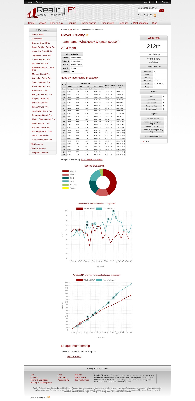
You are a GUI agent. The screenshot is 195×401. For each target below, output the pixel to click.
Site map (62, 377)
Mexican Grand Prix (41, 123)
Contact (165, 2)
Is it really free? (82, 380)
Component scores (39, 152)
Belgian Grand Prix (41, 99)
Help (155, 2)
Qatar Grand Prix (40, 135)
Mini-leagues (37, 144)
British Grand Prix (40, 90)
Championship (88, 23)
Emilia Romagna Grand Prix (43, 68)
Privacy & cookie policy (41, 382)
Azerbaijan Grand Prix (42, 111)
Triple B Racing (74, 356)
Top (32, 375)
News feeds (80, 377)
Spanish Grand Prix (41, 82)
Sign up (39, 2)
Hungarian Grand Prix (42, 94)
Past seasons (140, 23)
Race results (107, 23)
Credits (78, 375)
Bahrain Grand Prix (41, 43)
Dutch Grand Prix (40, 103)
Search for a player (147, 8)
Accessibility (63, 380)
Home (31, 23)
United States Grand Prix (43, 119)
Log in (30, 2)
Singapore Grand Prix (42, 115)
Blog (154, 23)
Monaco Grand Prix (41, 74)
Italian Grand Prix (40, 107)
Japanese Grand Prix (42, 55)
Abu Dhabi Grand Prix (42, 140)
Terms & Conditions (39, 380)
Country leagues (38, 148)
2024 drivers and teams (92, 159)
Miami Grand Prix (40, 63)
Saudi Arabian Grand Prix (43, 47)
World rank (154, 38)
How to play (56, 23)
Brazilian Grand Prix (41, 127)
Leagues (123, 23)
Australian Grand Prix (42, 51)
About (147, 2)
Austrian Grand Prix (41, 86)
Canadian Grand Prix (41, 78)
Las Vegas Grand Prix (42, 131)
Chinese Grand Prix (41, 59)
